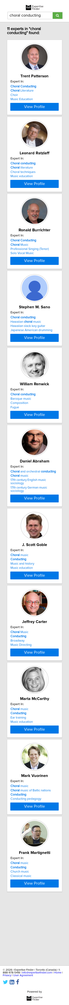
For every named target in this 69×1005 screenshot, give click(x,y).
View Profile (34, 113)
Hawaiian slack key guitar (27, 345)
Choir (14, 95)
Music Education (21, 99)
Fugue (14, 433)
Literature (22, 90)
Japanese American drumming (31, 350)
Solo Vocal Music (22, 266)
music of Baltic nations (30, 842)
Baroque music (20, 425)
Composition (19, 429)
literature (21, 174)
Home (57, 972)
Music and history (22, 596)
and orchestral (33, 504)
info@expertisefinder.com (37, 972)
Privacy (7, 975)
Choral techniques (23, 178)
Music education (21, 182)
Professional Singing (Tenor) (29, 262)
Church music (19, 930)
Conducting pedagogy (25, 851)
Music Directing (21, 684)
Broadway (17, 680)
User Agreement (23, 975)
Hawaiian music (25, 341)
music (19, 508)
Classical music (20, 934)
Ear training (18, 763)
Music (19, 257)
